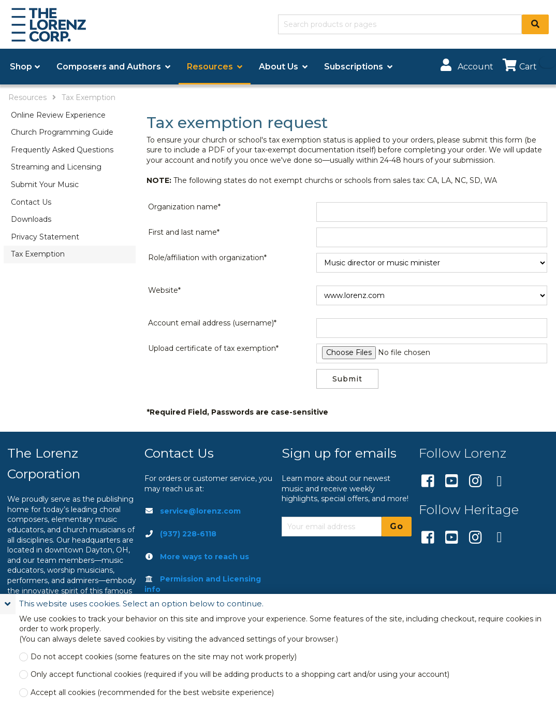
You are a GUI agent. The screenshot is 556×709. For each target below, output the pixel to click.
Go (396, 526)
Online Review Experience (58, 115)
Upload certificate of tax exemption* (213, 348)
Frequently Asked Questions (62, 149)
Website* (164, 290)
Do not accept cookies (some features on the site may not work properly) (164, 657)
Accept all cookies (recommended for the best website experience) (152, 692)
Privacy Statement (45, 237)
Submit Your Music (45, 184)
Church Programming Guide (62, 132)
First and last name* (184, 232)
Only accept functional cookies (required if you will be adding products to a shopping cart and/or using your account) (240, 674)
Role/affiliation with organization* (207, 257)
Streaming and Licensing (56, 167)
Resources (27, 97)
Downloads (31, 219)
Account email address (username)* (212, 323)
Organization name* (184, 206)
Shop (21, 67)
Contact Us (31, 202)
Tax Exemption (88, 97)
